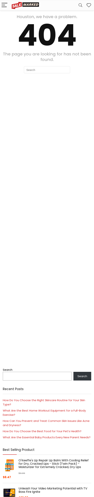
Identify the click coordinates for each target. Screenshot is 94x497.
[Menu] (4, 5)
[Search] (80, 5)
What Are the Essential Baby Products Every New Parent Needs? (46, 437)
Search (7, 370)
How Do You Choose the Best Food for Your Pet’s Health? (42, 431)
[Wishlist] (89, 5)
